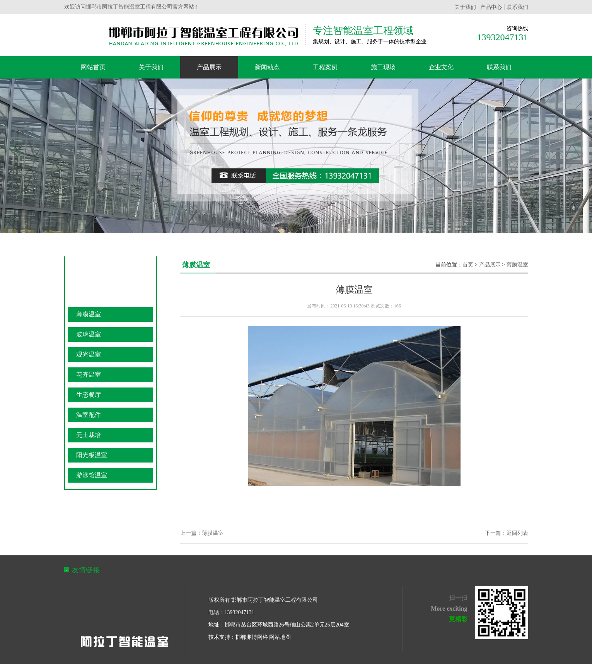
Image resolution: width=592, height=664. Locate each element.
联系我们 (517, 7)
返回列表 (517, 533)
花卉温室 (88, 374)
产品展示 (209, 67)
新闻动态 (267, 67)
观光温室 (88, 354)
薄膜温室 (88, 314)
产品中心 (491, 7)
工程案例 (325, 67)
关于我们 (465, 7)
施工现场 (383, 67)
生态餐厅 (88, 394)
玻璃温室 (88, 334)
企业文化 (441, 67)
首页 (467, 265)
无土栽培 (88, 435)
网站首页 (93, 67)
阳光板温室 (91, 455)
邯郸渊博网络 (251, 637)
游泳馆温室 (91, 475)
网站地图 (280, 637)
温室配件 (88, 414)
